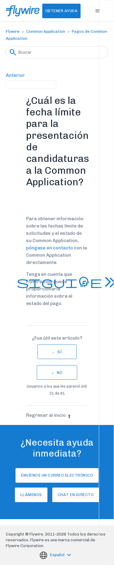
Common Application (45, 31)
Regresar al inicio (48, 415)
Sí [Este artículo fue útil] (59, 352)
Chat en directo (76, 494)
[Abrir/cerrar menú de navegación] (97, 11)
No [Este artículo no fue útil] (59, 372)
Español (57, 555)
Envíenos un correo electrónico (57, 475)
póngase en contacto (49, 248)
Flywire (12, 31)
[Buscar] (57, 52)
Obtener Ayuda (61, 11)
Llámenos (31, 494)
